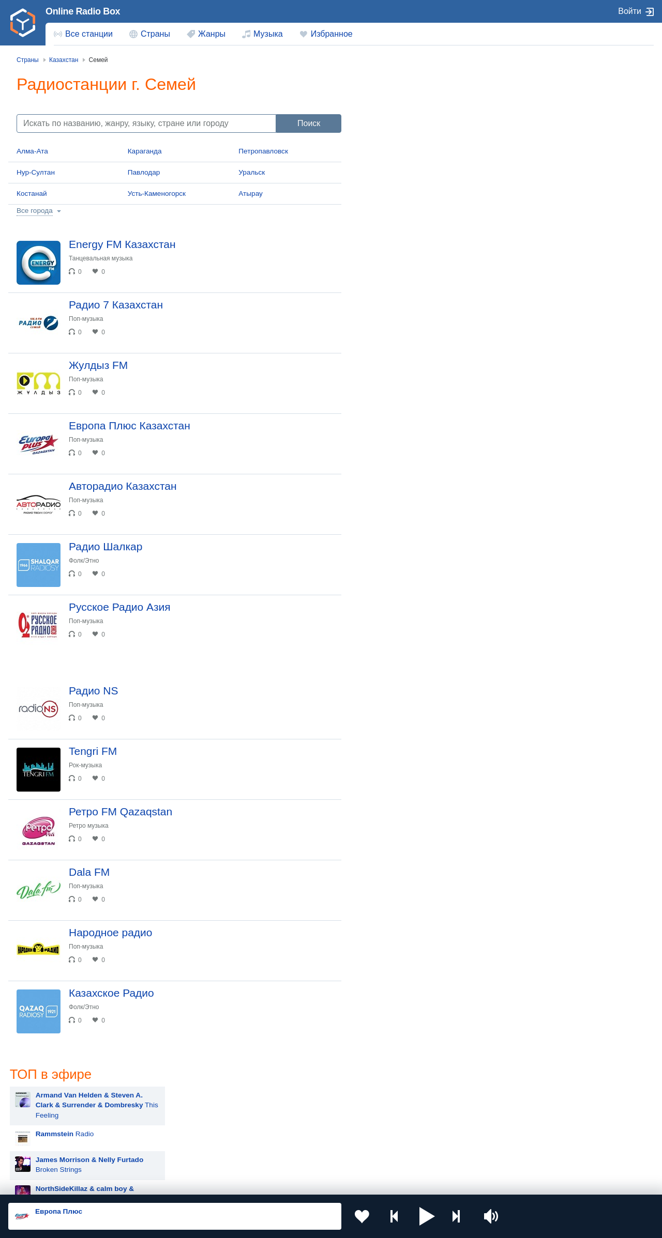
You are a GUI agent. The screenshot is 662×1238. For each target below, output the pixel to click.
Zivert (422, 225)
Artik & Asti (392, 626)
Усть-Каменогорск (157, 193)
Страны (155, 33)
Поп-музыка (86, 318)
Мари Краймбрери (405, 446)
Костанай (32, 193)
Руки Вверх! (394, 549)
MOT (383, 523)
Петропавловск (263, 151)
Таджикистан (177, 1119)
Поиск (308, 123)
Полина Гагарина (403, 781)
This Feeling (436, 113)
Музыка (268, 33)
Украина (169, 1102)
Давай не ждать (433, 306)
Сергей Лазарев (401, 756)
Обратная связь (315, 1182)
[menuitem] (83, 34)
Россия (38, 1102)
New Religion (437, 280)
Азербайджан (307, 1154)
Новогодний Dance (429, 358)
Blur (381, 471)
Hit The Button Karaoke (411, 420)
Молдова (300, 1102)
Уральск (251, 172)
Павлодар (144, 172)
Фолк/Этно (84, 560)
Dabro (385, 730)
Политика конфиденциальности (237, 1182)
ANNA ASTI (393, 678)
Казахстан (431, 1102)
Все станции (89, 33)
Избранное (332, 33)
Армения (299, 1119)
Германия (430, 1154)
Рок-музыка (85, 765)
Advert (393, 332)
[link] (22, 22)
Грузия (166, 1154)
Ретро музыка (89, 825)
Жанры (211, 33)
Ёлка (383, 652)
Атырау (250, 193)
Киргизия (41, 1119)
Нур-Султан (36, 172)
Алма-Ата (32, 151)
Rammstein (393, 497)
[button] (427, 1216)
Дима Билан (395, 575)
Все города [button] (35, 210)
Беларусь (41, 1154)
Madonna (390, 704)
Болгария (430, 1119)
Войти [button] (629, 11)
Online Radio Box (83, 11)
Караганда (145, 151)
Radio (404, 142)
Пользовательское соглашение (137, 1182)
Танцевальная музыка (101, 258)
